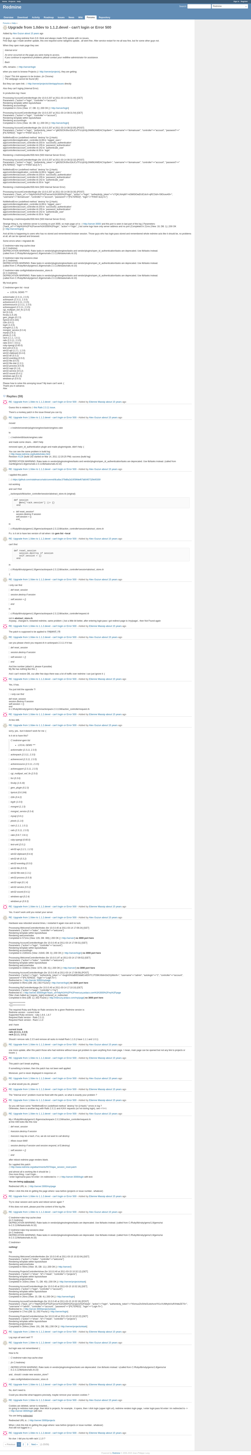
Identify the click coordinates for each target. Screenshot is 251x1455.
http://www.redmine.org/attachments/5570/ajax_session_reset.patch (44, 1167)
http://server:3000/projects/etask (40, 1309)
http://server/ (68, 938)
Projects (12, 1)
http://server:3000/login (72, 1177)
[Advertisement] (213, 76)
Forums (91, 17)
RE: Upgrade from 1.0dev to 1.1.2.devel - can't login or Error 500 (43, 401)
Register (244, 1)
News (71, 17)
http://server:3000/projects (42, 1420)
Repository (104, 17)
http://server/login (27, 67)
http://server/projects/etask (72, 1281)
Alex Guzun (18, 33)
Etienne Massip (97, 401)
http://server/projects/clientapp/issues (46, 83)
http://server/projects (49, 71)
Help (19, 1)
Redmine (116, 1453)
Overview (8, 17)
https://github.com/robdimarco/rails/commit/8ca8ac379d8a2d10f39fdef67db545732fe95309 (56, 479)
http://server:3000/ (92, 224)
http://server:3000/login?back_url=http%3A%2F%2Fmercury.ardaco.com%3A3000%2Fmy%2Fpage (73, 992)
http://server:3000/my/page (38, 980)
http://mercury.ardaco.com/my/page (67, 998)
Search (182, 6)
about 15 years (32, 33)
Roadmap (49, 17)
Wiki (80, 17)
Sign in (236, 1)
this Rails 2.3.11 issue (44, 407)
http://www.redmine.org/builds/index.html (30, 454)
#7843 (103, 1108)
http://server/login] (14, 229)
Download (22, 17)
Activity (36, 17)
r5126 (20, 456)
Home (4, 1)
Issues (61, 17)
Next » (34, 1444)
